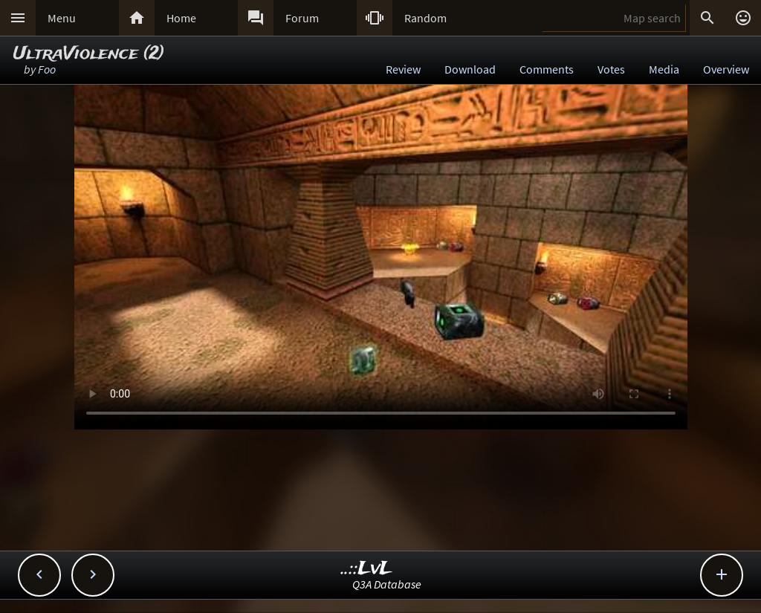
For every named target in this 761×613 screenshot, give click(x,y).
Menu (62, 17)
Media (664, 69)
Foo (47, 69)
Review (403, 69)
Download (470, 69)
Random (425, 17)
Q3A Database (386, 584)
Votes (611, 69)
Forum (302, 17)
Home (181, 17)
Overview (726, 69)
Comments (546, 69)
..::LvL (367, 569)
